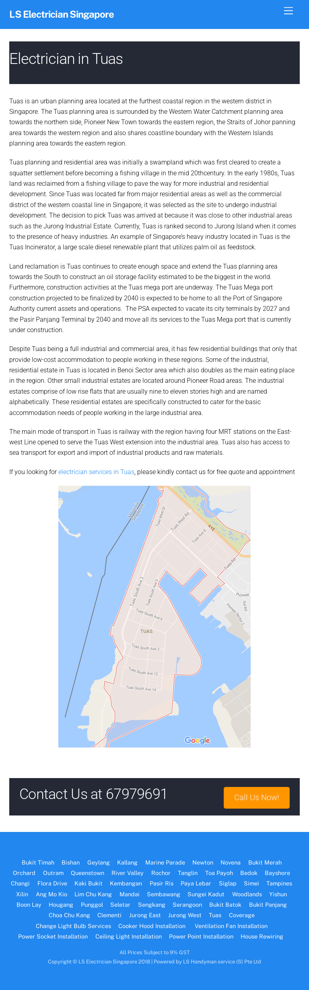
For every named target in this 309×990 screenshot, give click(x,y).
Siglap (228, 883)
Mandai (129, 894)
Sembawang (163, 894)
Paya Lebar (196, 883)
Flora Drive (52, 883)
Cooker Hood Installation (152, 925)
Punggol (92, 904)
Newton (202, 862)
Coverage (242, 915)
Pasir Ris (161, 883)
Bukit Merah (265, 862)
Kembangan (126, 883)
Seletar (120, 904)
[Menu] (288, 11)
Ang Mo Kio (51, 894)
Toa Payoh (219, 872)
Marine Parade (165, 862)
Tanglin (188, 872)
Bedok (249, 872)
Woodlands (247, 894)
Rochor (161, 872)
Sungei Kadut (206, 894)
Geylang (98, 862)
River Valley (127, 872)
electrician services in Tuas (96, 472)
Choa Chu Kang (69, 915)
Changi (20, 883)
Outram (53, 872)
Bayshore (277, 872)
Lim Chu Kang (93, 894)
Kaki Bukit (88, 883)
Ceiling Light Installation (128, 936)
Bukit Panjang (268, 904)
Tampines (279, 883)
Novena (230, 862)
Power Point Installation (201, 936)
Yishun (278, 894)
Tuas (215, 915)
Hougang (61, 904)
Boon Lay (28, 904)
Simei (251, 883)
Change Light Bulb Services (73, 925)
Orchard (24, 872)
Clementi (109, 915)
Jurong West (185, 915)
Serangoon (187, 904)
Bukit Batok (225, 904)
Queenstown (87, 872)
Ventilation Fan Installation (231, 925)
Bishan (71, 862)
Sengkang (151, 904)
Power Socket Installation (53, 936)
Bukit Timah (38, 862)
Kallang (127, 862)
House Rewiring (263, 936)
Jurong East (145, 915)
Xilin (22, 894)
